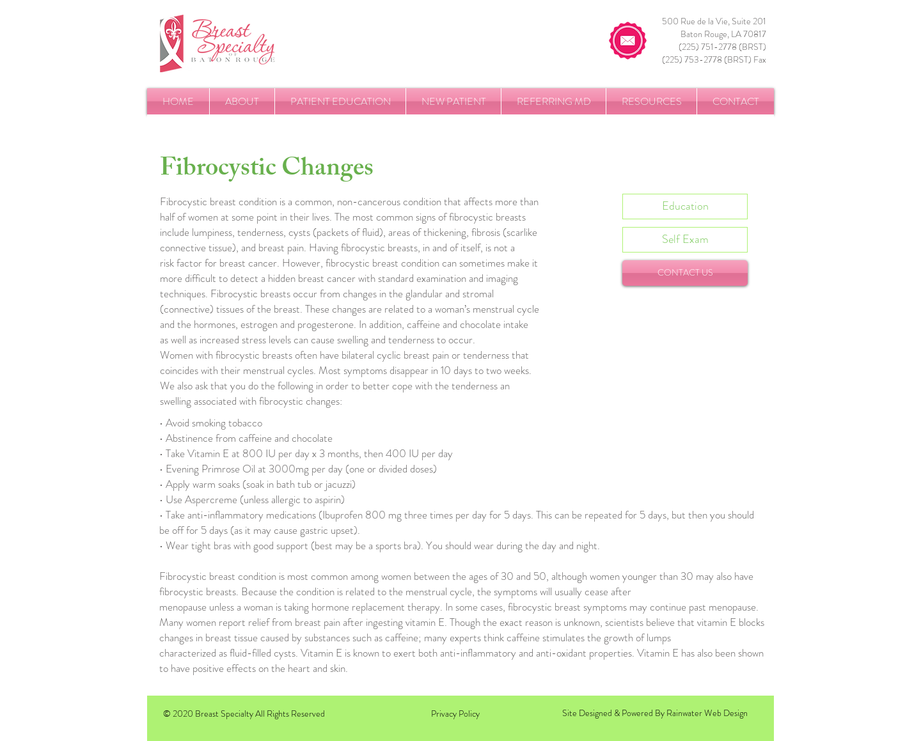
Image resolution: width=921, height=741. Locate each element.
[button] (242, 101)
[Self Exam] (685, 240)
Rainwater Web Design (707, 712)
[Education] (685, 206)
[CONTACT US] (685, 273)
